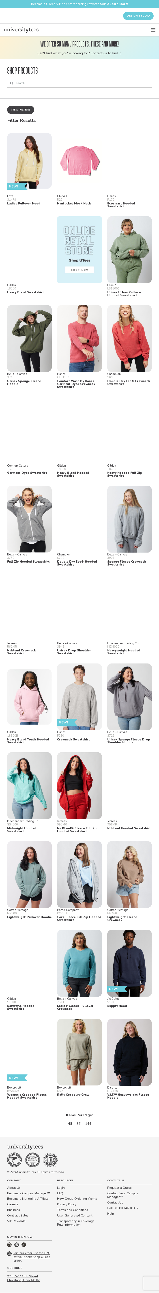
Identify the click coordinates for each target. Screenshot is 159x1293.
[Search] (79, 83)
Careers (12, 1205)
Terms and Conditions (72, 1210)
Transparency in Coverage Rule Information (76, 1223)
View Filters (21, 110)
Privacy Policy (66, 1205)
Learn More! (119, 4)
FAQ (60, 1194)
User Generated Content (74, 1216)
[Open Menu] (153, 30)
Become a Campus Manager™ (28, 1194)
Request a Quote (119, 1188)
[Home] (21, 30)
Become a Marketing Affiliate (28, 1199)
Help (110, 1214)
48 (69, 1124)
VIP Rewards (16, 1221)
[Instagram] (10, 1246)
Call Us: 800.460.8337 (122, 1209)
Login (61, 1188)
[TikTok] (23, 1246)
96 (78, 1124)
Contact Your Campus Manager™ (122, 1196)
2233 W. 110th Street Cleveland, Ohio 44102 (23, 1279)
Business (13, 1210)
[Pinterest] (17, 1246)
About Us (14, 1188)
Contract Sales (17, 1216)
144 (88, 1124)
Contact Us (115, 1203)
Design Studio (138, 15)
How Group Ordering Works (77, 1199)
